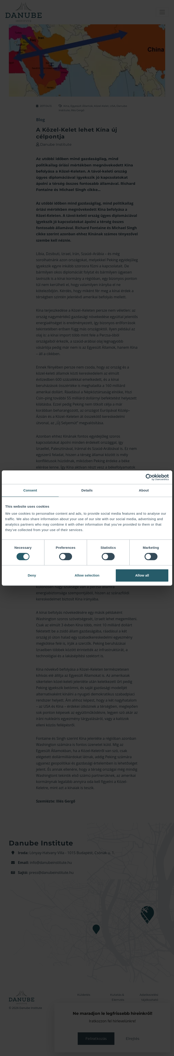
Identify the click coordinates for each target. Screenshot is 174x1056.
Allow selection (87, 575)
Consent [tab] (30, 490)
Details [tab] (87, 490)
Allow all (142, 575)
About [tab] (144, 490)
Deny (32, 575)
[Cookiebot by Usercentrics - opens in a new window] (149, 477)
